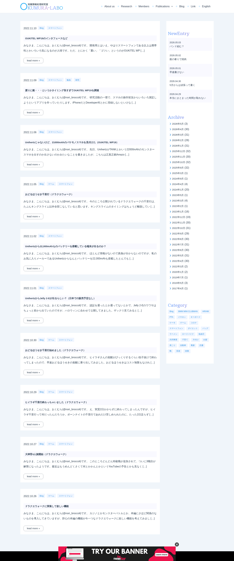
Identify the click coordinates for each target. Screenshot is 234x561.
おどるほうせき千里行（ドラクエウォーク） (51, 194)
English (207, 6)
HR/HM (205, 311)
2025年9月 (178, 167)
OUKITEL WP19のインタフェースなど (47, 38)
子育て (185, 340)
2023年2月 (178, 206)
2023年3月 (178, 200)
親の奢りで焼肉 (179, 59)
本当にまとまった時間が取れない (189, 98)
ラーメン (173, 334)
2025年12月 (179, 151)
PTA (171, 317)
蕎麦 (193, 345)
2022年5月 (178, 255)
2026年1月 (178, 145)
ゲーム (51, 184)
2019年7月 (178, 277)
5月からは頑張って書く (183, 85)
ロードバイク (188, 334)
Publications (168, 6)
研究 (77, 80)
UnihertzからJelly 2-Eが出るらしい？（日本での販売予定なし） (62, 298)
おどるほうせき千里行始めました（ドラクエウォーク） (57, 350)
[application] (175, 6)
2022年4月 (178, 261)
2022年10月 (179, 228)
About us (118, 6)
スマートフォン (55, 28)
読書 (201, 345)
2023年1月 (178, 211)
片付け (196, 340)
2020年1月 (178, 272)
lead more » (34, 60)
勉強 (69, 80)
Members (149, 6)
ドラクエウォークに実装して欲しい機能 (48, 506)
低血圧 (201, 334)
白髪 (205, 340)
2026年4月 (178, 129)
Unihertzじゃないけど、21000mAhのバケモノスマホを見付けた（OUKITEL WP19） (74, 142)
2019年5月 (178, 283)
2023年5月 (178, 195)
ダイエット (193, 328)
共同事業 (173, 340)
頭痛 (187, 351)
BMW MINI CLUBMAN (188, 311)
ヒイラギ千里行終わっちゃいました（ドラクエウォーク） (58, 402)
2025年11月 (179, 156)
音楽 (178, 351)
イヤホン (182, 317)
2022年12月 (179, 217)
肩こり (172, 345)
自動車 (183, 345)
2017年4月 (178, 288)
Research (133, 6)
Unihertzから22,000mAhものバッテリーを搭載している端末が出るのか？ (68, 246)
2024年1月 (178, 189)
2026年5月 (178, 123)
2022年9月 (178, 233)
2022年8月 (178, 239)
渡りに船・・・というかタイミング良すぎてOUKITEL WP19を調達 (64, 90)
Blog (185, 6)
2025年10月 (179, 162)
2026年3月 (178, 134)
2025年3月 (178, 173)
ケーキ (172, 323)
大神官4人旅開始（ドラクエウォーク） (47, 454)
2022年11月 (179, 222)
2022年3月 (178, 266)
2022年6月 (178, 250)
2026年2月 (178, 140)
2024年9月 (178, 178)
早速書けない (177, 72)
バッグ (205, 328)
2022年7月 (178, 244)
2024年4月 (178, 184)
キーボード (195, 317)
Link (195, 6)
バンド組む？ (177, 46)
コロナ (194, 323)
